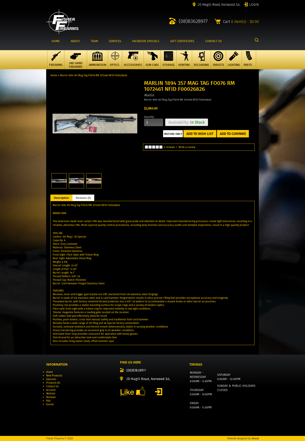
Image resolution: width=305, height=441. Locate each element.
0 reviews (169, 147)
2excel (255, 438)
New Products (54, 375)
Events (50, 404)
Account (50, 390)
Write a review (187, 147)
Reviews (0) (83, 197)
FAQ (48, 400)
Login (254, 4)
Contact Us (52, 386)
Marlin (149, 95)
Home (53, 75)
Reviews (51, 397)
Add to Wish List (199, 133)
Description (61, 197)
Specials (51, 379)
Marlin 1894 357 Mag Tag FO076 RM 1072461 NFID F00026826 (93, 75)
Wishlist (50, 393)
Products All (53, 382)
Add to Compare (233, 133)
